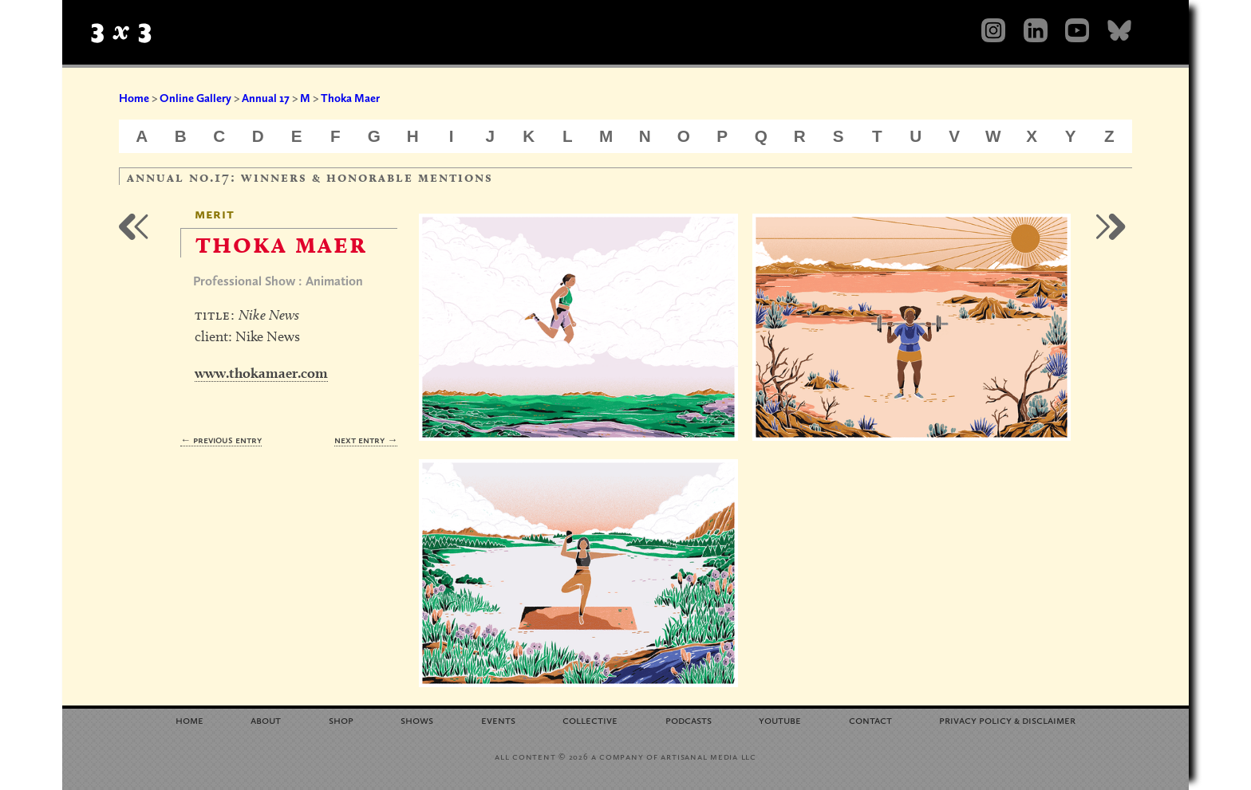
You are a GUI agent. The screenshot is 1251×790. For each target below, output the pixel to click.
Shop (341, 719)
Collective (590, 719)
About (266, 719)
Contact (870, 719)
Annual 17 (266, 98)
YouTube (780, 719)
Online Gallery (195, 98)
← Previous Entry (221, 440)
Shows (417, 719)
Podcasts (688, 719)
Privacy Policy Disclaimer (1007, 719)
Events (498, 719)
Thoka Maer (350, 98)
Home (134, 98)
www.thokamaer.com (261, 372)
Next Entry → (365, 440)
